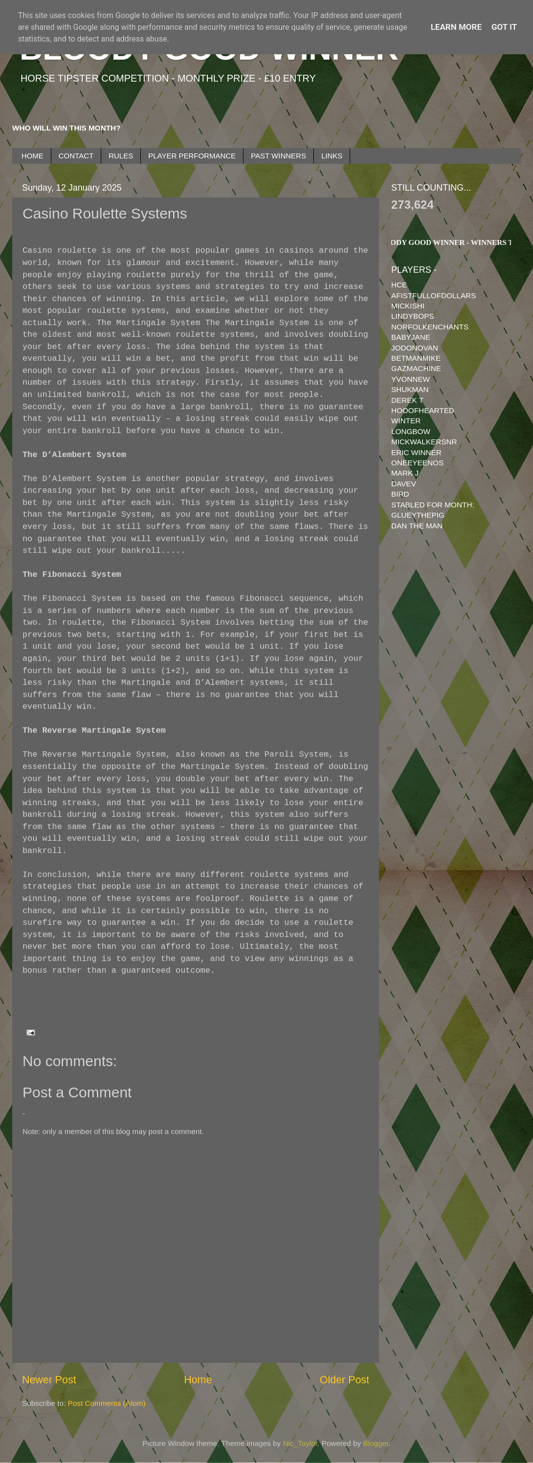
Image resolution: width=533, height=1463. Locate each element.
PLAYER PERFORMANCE (192, 156)
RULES (121, 156)
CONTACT (76, 156)
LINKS (331, 156)
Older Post (344, 1380)
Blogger (376, 1443)
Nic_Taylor (300, 1443)
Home (198, 1380)
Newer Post (49, 1380)
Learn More (456, 27)
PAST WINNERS (278, 156)
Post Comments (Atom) (107, 1403)
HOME (33, 156)
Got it (504, 27)
